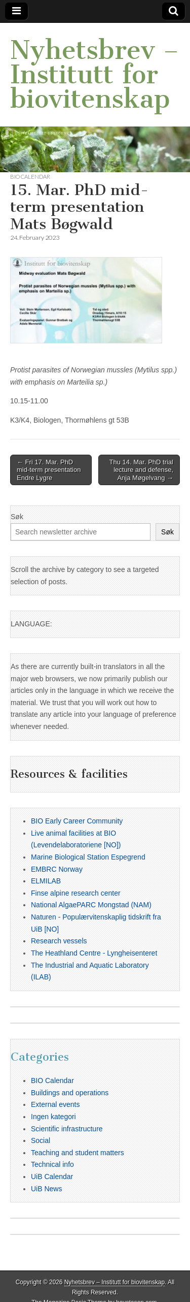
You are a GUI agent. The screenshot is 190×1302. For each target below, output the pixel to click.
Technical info (52, 1164)
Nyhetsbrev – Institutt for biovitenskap (94, 74)
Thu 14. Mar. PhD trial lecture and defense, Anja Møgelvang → (141, 470)
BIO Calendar (30, 176)
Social (40, 1140)
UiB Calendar (52, 1176)
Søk (17, 517)
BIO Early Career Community (77, 821)
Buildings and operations (69, 1093)
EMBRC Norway (57, 869)
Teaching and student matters (77, 1153)
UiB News (46, 1189)
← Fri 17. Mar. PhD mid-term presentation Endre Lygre (49, 470)
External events (55, 1104)
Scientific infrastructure (67, 1129)
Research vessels (59, 941)
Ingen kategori (53, 1117)
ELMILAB (46, 881)
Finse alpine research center (76, 893)
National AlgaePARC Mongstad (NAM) (91, 905)
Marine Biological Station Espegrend (88, 857)
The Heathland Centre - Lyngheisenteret (94, 953)
